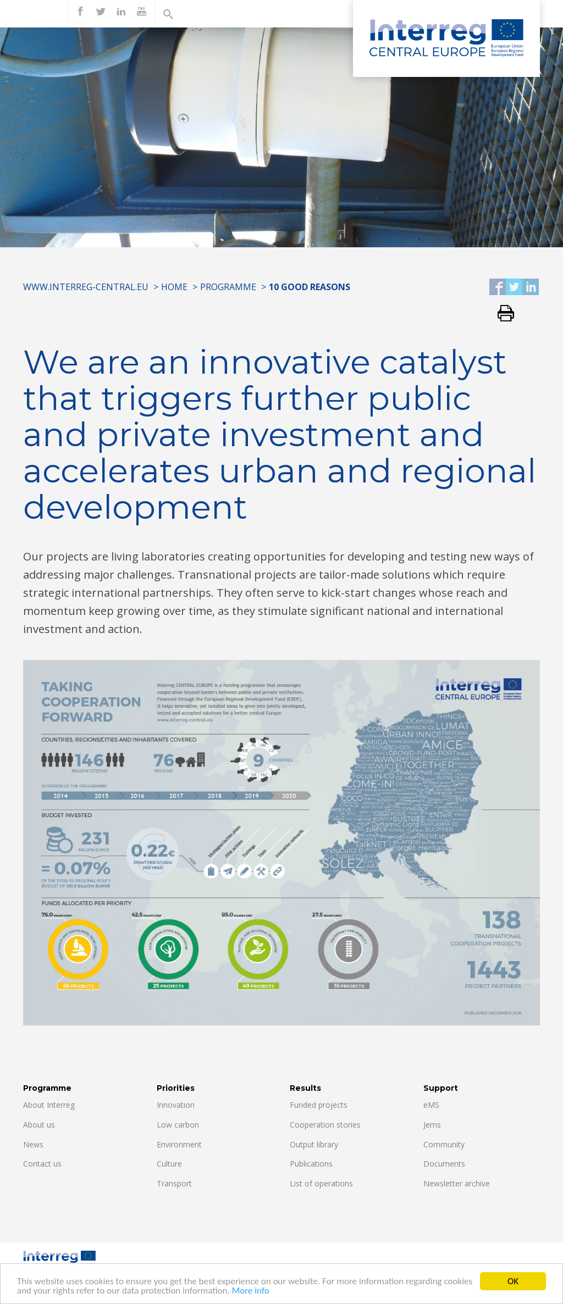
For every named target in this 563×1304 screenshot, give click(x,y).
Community (444, 1144)
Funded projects (318, 1105)
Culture (169, 1163)
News (33, 1144)
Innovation (176, 1105)
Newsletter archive (456, 1183)
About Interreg (49, 1105)
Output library (314, 1144)
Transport (174, 1183)
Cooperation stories (325, 1124)
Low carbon (178, 1124)
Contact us (42, 1163)
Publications (311, 1163)
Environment (179, 1144)
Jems (432, 1124)
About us (39, 1124)
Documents (444, 1163)
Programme (228, 287)
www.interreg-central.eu (85, 287)
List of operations (321, 1183)
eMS (431, 1105)
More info (250, 1296)
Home (174, 287)
